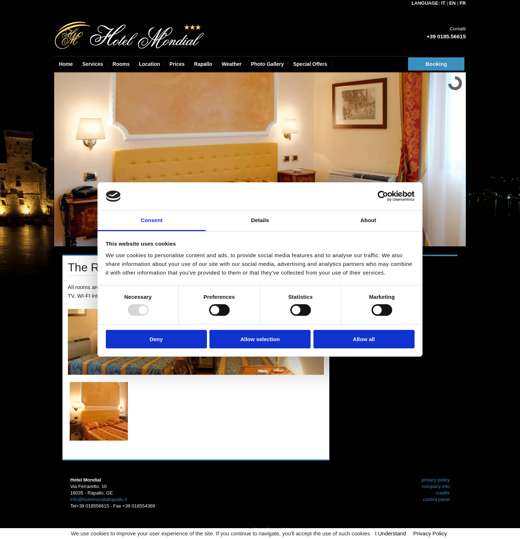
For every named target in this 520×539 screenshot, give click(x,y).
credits (443, 493)
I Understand (390, 533)
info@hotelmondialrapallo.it (98, 499)
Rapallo (203, 64)
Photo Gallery (267, 64)
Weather (232, 64)
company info (436, 486)
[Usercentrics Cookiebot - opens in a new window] (383, 196)
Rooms (121, 64)
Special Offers (310, 64)
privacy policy (435, 480)
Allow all (364, 339)
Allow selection (260, 339)
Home (66, 64)
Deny (156, 339)
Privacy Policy (430, 533)
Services (92, 64)
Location (149, 64)
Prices (177, 64)
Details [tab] (260, 220)
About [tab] (368, 220)
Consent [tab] (152, 220)
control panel (436, 499)
